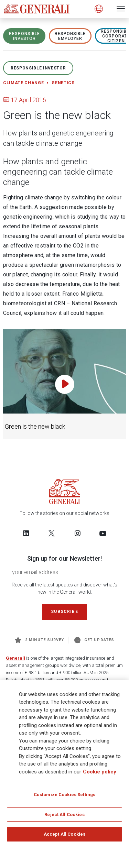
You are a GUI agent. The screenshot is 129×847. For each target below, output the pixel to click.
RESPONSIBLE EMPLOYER (70, 36)
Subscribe (64, 611)
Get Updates (94, 640)
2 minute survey (39, 640)
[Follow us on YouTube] (103, 533)
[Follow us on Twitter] (51, 533)
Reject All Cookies (64, 816)
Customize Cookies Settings (64, 796)
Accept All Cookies (64, 836)
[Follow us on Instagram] (77, 533)
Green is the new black (35, 426)
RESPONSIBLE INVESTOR (24, 36)
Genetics (63, 82)
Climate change (23, 82)
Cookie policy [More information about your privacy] (99, 774)
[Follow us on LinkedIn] (26, 533)
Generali (15, 658)
